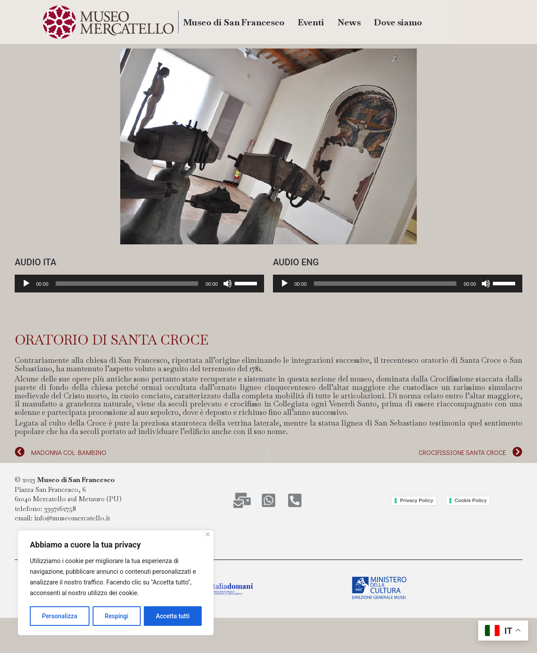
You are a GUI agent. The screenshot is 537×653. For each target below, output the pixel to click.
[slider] (127, 283)
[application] (139, 283)
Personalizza (59, 616)
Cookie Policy (471, 500)
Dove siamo (398, 22)
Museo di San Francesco (234, 22)
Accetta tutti (173, 616)
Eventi (311, 22)
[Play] (26, 283)
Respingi (117, 616)
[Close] (208, 535)
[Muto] (227, 283)
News (349, 22)
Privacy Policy (416, 500)
